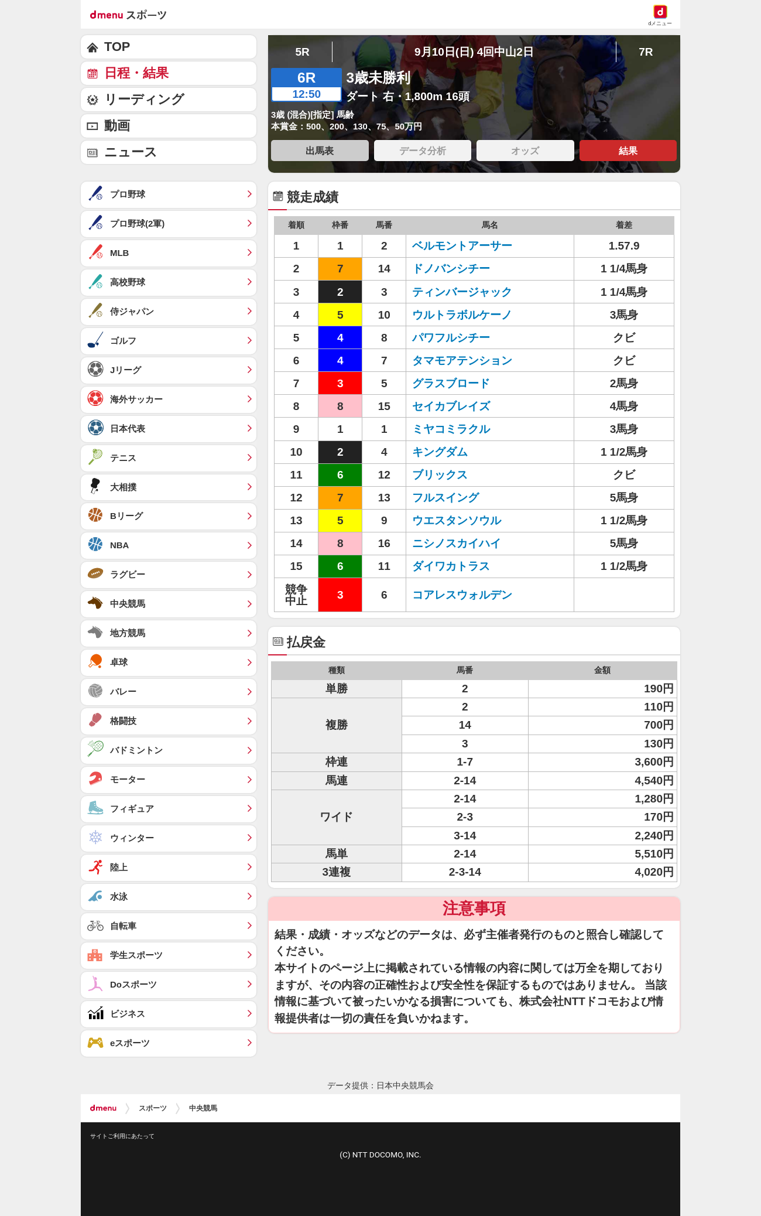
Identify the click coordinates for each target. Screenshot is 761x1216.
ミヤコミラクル (451, 429)
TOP (117, 46)
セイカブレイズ (451, 406)
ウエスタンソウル (456, 520)
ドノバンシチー (451, 268)
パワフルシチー (451, 338)
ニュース (130, 152)
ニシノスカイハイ (456, 543)
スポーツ (153, 1108)
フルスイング (445, 497)
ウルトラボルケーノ (462, 315)
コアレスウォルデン (462, 595)
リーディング (144, 99)
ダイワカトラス (451, 566)
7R (646, 52)
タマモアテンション (462, 360)
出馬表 (320, 150)
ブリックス (440, 475)
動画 (117, 125)
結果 (628, 150)
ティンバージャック (462, 292)
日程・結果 (136, 73)
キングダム (440, 452)
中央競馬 (203, 1108)
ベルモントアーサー (462, 246)
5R (302, 52)
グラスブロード (451, 383)
